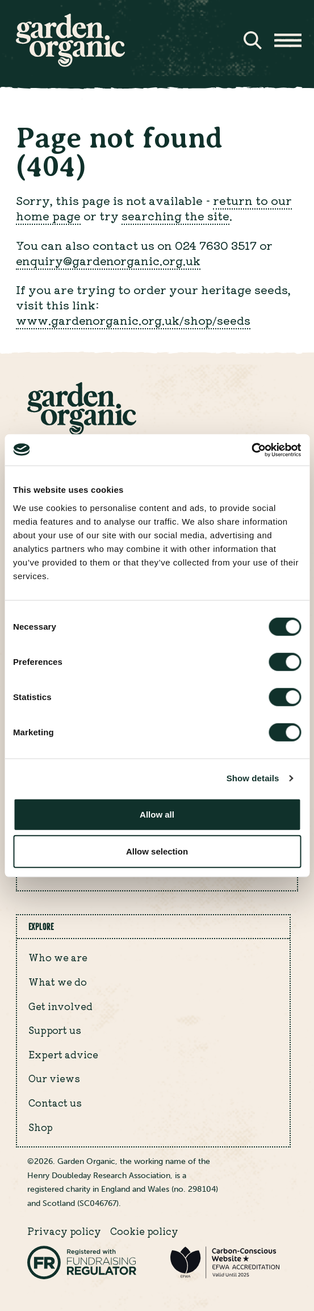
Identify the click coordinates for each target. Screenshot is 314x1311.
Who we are (57, 957)
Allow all (157, 814)
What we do (57, 982)
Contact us (55, 1102)
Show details (253, 778)
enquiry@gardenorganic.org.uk (108, 260)
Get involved (60, 1006)
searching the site (175, 215)
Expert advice (63, 1054)
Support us (54, 1030)
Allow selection (157, 851)
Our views (54, 1078)
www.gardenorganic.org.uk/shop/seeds (133, 320)
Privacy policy (64, 1231)
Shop (40, 1127)
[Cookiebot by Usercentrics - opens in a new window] (251, 449)
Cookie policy (144, 1231)
